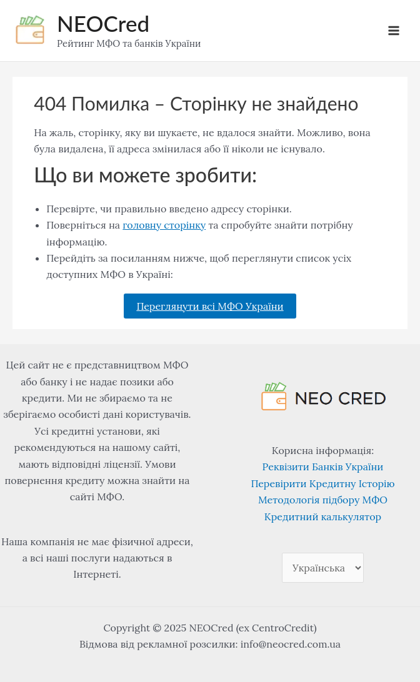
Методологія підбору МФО (323, 499)
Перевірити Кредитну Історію (322, 483)
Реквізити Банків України (323, 466)
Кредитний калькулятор (322, 516)
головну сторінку (164, 225)
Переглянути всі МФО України (209, 306)
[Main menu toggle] (394, 30)
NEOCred (103, 23)
